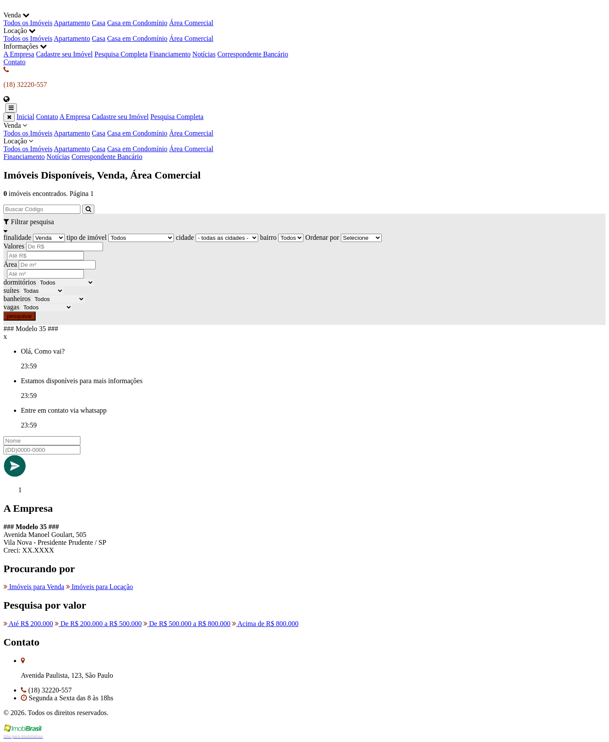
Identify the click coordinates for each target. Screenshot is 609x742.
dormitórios (19, 282)
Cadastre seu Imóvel (64, 54)
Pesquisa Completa (120, 54)
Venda (304, 129)
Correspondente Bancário (252, 54)
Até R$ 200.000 (28, 623)
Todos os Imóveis (28, 22)
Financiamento (170, 54)
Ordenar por (322, 237)
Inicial (25, 116)
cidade (185, 237)
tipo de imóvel (86, 237)
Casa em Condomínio (137, 22)
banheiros (16, 298)
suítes (11, 290)
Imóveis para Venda (33, 586)
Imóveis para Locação (99, 586)
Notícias (204, 54)
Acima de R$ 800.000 (265, 623)
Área (10, 264)
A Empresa (18, 54)
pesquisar (19, 316)
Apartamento (72, 22)
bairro (268, 237)
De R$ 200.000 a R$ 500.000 (98, 623)
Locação (304, 145)
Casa (98, 22)
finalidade (17, 237)
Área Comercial (191, 22)
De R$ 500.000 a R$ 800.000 (186, 623)
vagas (11, 307)
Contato (14, 62)
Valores (13, 246)
